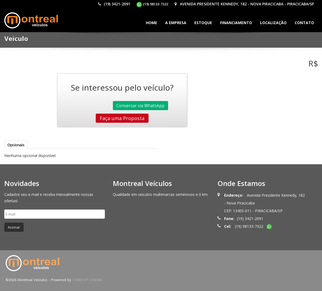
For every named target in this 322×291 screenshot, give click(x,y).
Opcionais (16, 145)
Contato (304, 22)
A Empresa (175, 22)
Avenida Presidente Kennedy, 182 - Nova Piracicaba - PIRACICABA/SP (244, 3)
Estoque (203, 22)
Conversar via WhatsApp (140, 106)
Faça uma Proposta (122, 118)
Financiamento (236, 22)
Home (151, 22)
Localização (273, 22)
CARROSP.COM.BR (87, 279)
